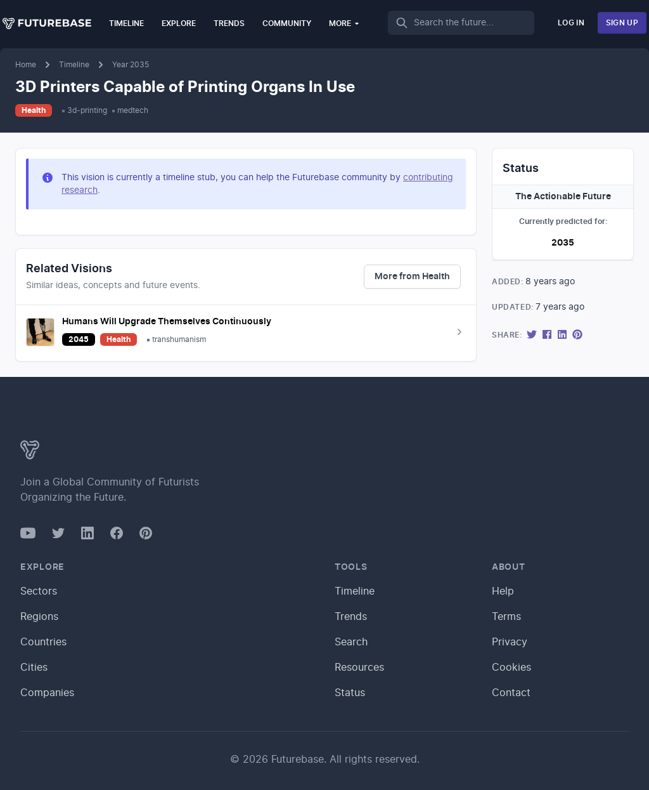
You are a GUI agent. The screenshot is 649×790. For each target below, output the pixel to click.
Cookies (511, 667)
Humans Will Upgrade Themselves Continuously (166, 321)
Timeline (126, 23)
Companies (47, 693)
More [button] (344, 23)
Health (34, 110)
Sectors (38, 591)
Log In (571, 23)
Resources (359, 667)
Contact (511, 693)
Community (286, 23)
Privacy (509, 642)
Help (503, 591)
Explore (179, 23)
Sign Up (622, 23)
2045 (78, 339)
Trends (229, 23)
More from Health (412, 276)
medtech (132, 110)
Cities (34, 667)
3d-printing (87, 110)
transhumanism (179, 339)
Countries (43, 642)
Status (350, 693)
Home (25, 65)
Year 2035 (130, 65)
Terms (506, 617)
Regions (39, 617)
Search (351, 642)
